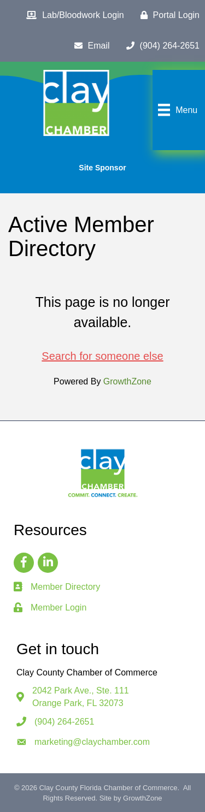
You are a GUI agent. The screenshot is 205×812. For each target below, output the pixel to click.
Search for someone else (102, 356)
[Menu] (176, 109)
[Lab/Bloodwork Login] (72, 15)
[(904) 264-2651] (160, 46)
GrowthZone (127, 381)
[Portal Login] (167, 15)
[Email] (89, 46)
